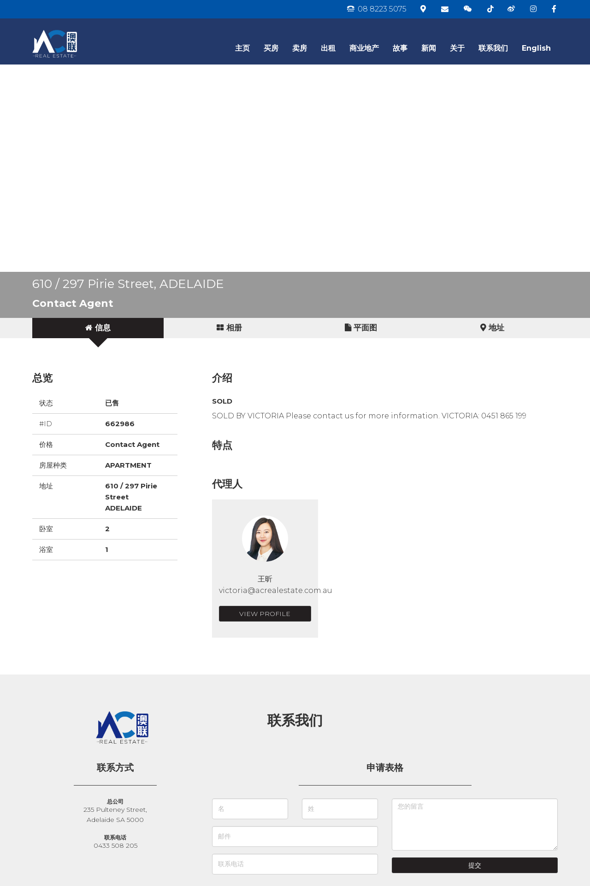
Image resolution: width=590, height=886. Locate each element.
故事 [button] (400, 48)
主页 (242, 48)
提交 (474, 865)
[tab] (98, 328)
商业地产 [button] (364, 48)
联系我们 (493, 48)
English (536, 48)
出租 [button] (328, 48)
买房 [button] (271, 48)
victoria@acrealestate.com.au (275, 590)
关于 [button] (457, 48)
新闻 (428, 48)
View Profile (264, 614)
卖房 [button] (299, 48)
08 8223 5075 (377, 9)
